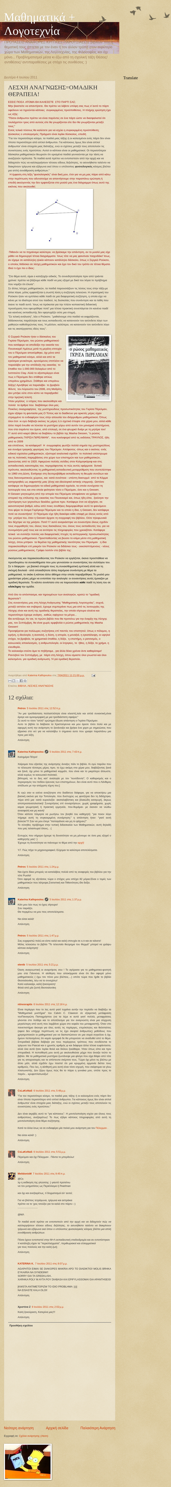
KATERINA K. (26, 1263)
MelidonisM (25, 1173)
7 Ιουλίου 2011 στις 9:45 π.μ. (49, 1173)
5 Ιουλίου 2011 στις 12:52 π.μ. (44, 708)
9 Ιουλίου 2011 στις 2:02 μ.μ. (48, 1306)
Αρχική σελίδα (57, 1428)
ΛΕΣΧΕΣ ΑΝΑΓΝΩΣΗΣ (40, 685)
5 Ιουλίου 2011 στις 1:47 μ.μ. (43, 935)
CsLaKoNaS (25, 1090)
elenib (21, 964)
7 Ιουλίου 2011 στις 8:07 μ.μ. (51, 1263)
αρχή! (81, 842)
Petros (22, 708)
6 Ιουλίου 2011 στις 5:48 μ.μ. (50, 1090)
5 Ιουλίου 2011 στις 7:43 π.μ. (66, 751)
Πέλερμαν (101, 1127)
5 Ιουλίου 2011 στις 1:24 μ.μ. (43, 866)
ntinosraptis (25, 1004)
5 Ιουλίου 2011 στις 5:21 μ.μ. (42, 964)
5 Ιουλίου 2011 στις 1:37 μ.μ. (66, 899)
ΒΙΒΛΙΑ (22, 685)
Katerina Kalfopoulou (31, 751)
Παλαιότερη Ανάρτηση (98, 1428)
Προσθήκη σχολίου (21, 1325)
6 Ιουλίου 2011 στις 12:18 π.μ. (51, 1004)
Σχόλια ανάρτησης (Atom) (33, 1435)
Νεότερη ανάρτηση (19, 1428)
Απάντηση (23, 740)
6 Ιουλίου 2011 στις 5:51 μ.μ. (50, 1151)
